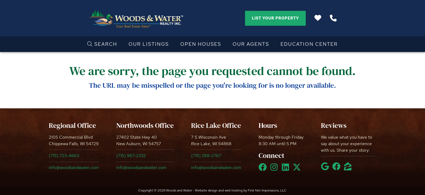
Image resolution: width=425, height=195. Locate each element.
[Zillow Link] (349, 169)
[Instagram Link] (275, 170)
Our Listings (148, 44)
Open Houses (200, 44)
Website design (206, 190)
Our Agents (251, 44)
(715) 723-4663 (64, 155)
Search (102, 44)
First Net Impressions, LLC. (267, 190)
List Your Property (275, 18)
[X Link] (298, 170)
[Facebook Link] (264, 170)
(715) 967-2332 (131, 155)
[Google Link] (326, 169)
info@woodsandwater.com (74, 167)
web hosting (234, 190)
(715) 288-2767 (206, 155)
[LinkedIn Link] (286, 170)
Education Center (309, 44)
